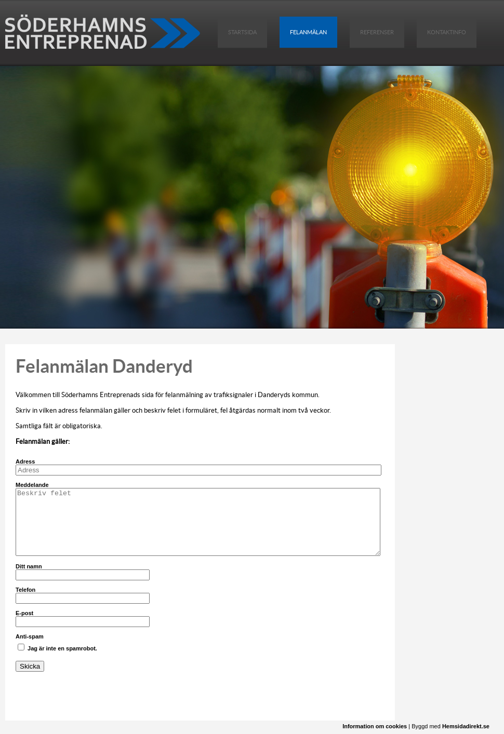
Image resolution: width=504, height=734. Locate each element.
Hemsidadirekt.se (465, 726)
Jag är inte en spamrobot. (57, 647)
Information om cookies (374, 726)
